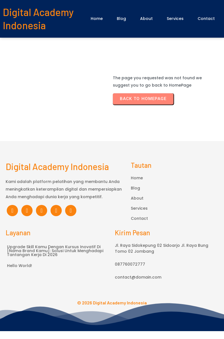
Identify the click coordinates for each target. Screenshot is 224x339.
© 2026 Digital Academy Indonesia (112, 310)
